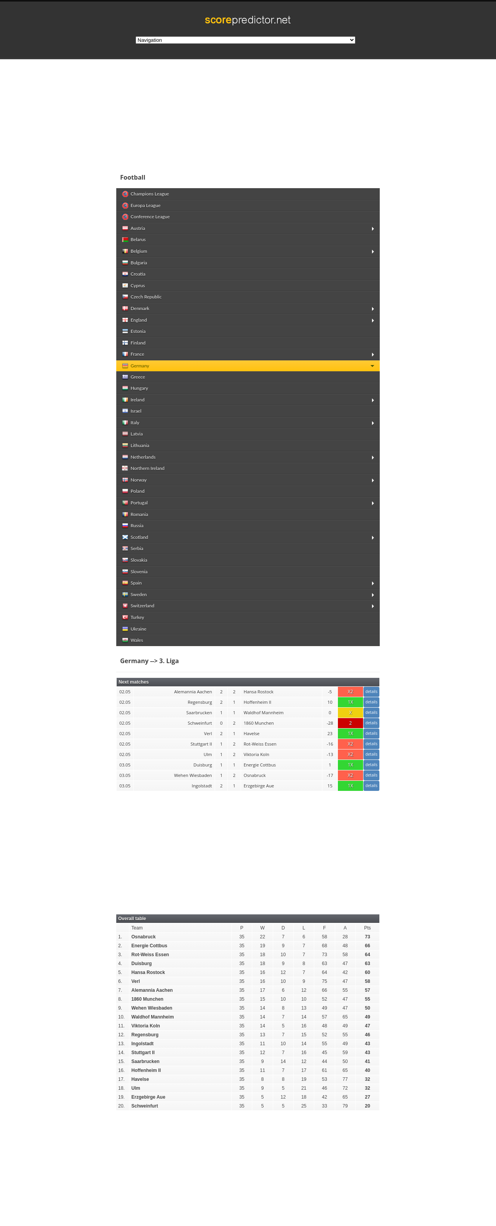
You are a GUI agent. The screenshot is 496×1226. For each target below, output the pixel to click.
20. (121, 1106)
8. (120, 999)
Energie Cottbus (149, 945)
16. (121, 1070)
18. (121, 1088)
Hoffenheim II (146, 1070)
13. (121, 1043)
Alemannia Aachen (152, 990)
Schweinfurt (144, 1106)
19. (121, 1097)
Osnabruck (143, 937)
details (371, 691)
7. (120, 990)
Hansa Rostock (148, 972)
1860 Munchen (147, 999)
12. (121, 1034)
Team (137, 928)
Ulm (135, 1088)
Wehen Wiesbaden (151, 1008)
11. (121, 1026)
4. (120, 963)
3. (120, 954)
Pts (367, 928)
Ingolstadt (142, 1043)
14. (121, 1052)
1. (120, 937)
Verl (135, 981)
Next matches (134, 682)
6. (120, 981)
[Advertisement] (298, 114)
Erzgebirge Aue (148, 1097)
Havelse (140, 1079)
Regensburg (144, 1034)
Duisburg (141, 963)
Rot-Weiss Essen (150, 954)
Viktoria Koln (145, 1026)
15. (121, 1061)
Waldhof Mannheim (152, 1017)
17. (121, 1079)
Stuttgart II (143, 1052)
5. (120, 972)
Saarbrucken (145, 1061)
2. (120, 945)
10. (121, 1017)
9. (120, 1008)
